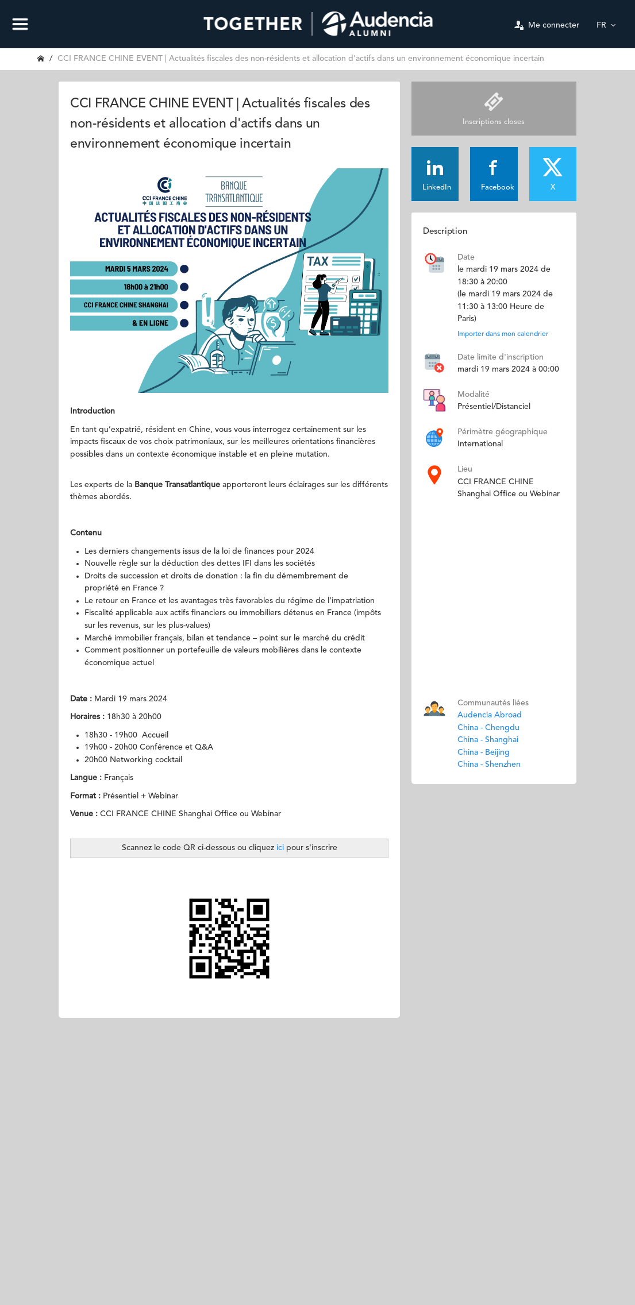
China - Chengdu (488, 728)
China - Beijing (483, 752)
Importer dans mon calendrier (502, 334)
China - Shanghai (487, 740)
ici (281, 848)
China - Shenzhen (489, 764)
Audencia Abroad (489, 715)
